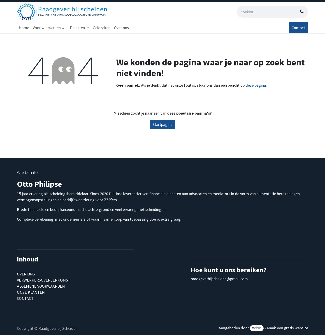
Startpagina (162, 124)
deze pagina (256, 85)
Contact (298, 27)
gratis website (296, 327)
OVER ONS (26, 274)
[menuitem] (24, 27)
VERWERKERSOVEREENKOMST (43, 280)
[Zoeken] (302, 12)
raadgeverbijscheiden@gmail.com (219, 278)
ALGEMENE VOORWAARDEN (41, 286)
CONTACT (25, 298)
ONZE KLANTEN (31, 292)
